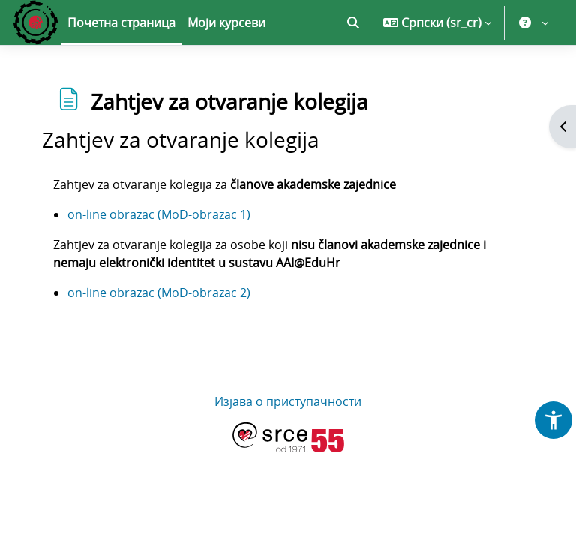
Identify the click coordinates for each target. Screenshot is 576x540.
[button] (353, 22)
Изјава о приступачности (288, 401)
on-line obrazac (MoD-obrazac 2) (159, 292)
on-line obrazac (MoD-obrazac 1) (159, 214)
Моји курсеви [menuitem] (227, 22)
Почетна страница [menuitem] (122, 22)
